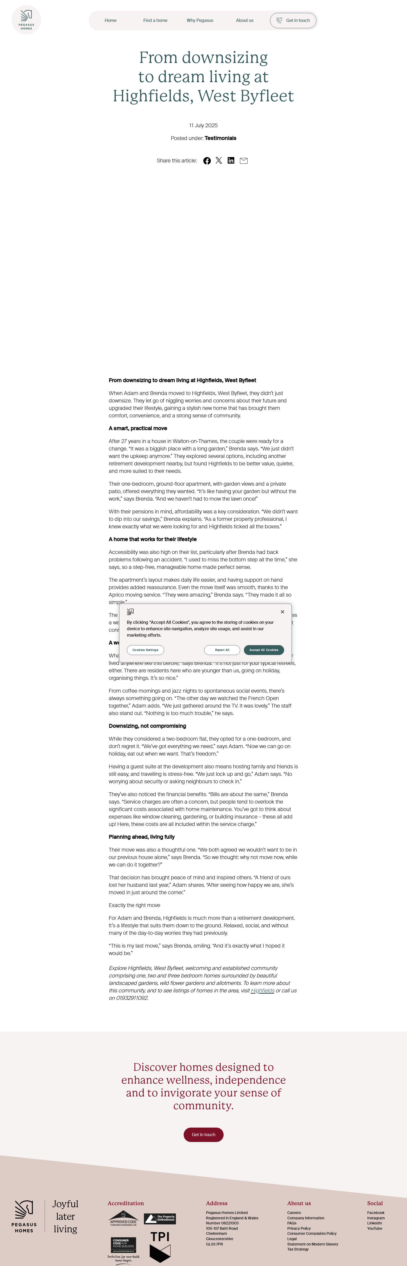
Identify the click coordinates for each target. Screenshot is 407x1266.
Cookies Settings (145, 650)
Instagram (376, 1218)
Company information (305, 1218)
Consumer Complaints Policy (312, 1234)
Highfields (262, 990)
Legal (292, 1239)
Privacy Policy (299, 1229)
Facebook (375, 1213)
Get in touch (293, 20)
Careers (294, 1213)
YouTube (374, 1229)
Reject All (222, 650)
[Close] (282, 612)
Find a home (155, 20)
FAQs (291, 1223)
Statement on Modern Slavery (312, 1244)
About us (244, 20)
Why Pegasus (200, 20)
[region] (205, 633)
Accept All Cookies (263, 650)
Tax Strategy (298, 1249)
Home (110, 20)
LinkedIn (374, 1223)
